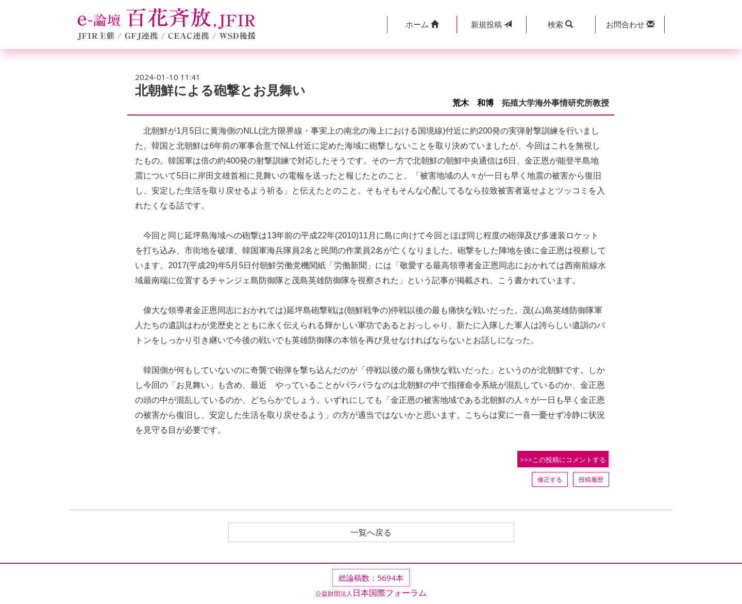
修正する (549, 479)
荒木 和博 (473, 103)
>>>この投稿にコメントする (563, 459)
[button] (422, 24)
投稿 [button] (491, 24)
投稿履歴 (591, 479)
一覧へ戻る (371, 532)
